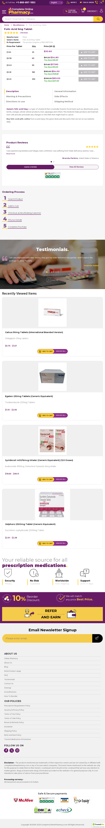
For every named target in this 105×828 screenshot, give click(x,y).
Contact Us (8, 683)
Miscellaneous (18, 25)
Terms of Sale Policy (12, 718)
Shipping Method (63, 101)
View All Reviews (76, 167)
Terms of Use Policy (12, 714)
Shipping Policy (10, 731)
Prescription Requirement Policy (17, 706)
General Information (65, 91)
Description (12, 91)
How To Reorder (10, 696)
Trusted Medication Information (17, 739)
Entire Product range (12, 671)
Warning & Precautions (18, 96)
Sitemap (7, 688)
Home (6, 25)
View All (52, 280)
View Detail (60, 351)
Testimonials (9, 679)
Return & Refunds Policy (14, 722)
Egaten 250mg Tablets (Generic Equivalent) (29, 396)
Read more (10, 153)
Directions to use (15, 101)
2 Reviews (24, 32)
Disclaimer (8, 727)
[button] (98, 825)
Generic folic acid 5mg (17, 109)
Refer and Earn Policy (12, 735)
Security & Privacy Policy (14, 710)
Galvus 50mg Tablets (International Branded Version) (34, 332)
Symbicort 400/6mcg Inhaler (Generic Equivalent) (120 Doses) (39, 460)
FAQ (6, 675)
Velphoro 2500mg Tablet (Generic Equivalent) (30, 524)
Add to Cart (88, 52)
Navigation (4, 12)
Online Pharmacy (11, 658)
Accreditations (10, 692)
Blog (6, 667)
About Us (8, 663)
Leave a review (30, 167)
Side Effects (61, 96)
